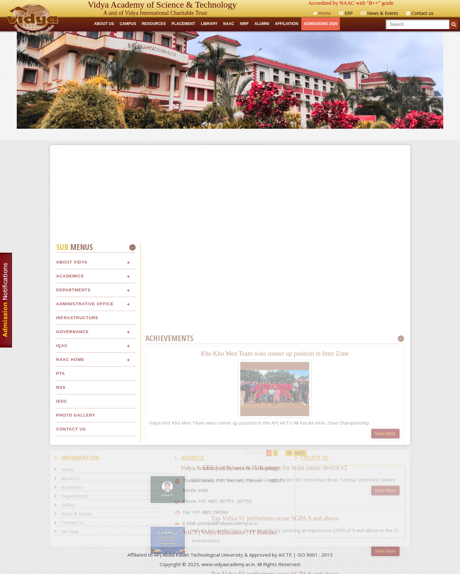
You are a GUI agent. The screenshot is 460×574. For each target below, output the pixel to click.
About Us (70, 478)
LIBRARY (209, 24)
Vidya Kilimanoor (223, 532)
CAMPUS (128, 24)
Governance (72, 442)
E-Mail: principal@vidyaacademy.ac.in (220, 523)
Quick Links (230, 134)
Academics (70, 387)
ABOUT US (104, 24)
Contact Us (72, 523)
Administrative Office (85, 414)
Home (67, 469)
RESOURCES (154, 24)
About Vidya (72, 373)
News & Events (76, 514)
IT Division (263, 532)
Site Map (70, 531)
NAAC (228, 24)
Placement (183, 24)
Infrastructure (77, 428)
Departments (73, 400)
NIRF (244, 24)
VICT (190, 532)
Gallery (68, 505)
